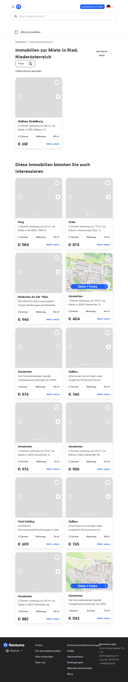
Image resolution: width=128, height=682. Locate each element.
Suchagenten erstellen (92, 7)
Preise (39, 645)
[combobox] (64, 16)
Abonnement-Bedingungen (75, 659)
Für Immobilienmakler (48, 650)
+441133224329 (107, 663)
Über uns (40, 662)
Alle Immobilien (27, 32)
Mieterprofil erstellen (79, 668)
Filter (25, 64)
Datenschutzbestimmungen (83, 645)
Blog (70, 673)
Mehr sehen (53, 144)
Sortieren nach (104, 53)
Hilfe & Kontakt (44, 656)
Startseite (20, 42)
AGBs (70, 650)
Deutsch (14, 650)
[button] (57, 96)
